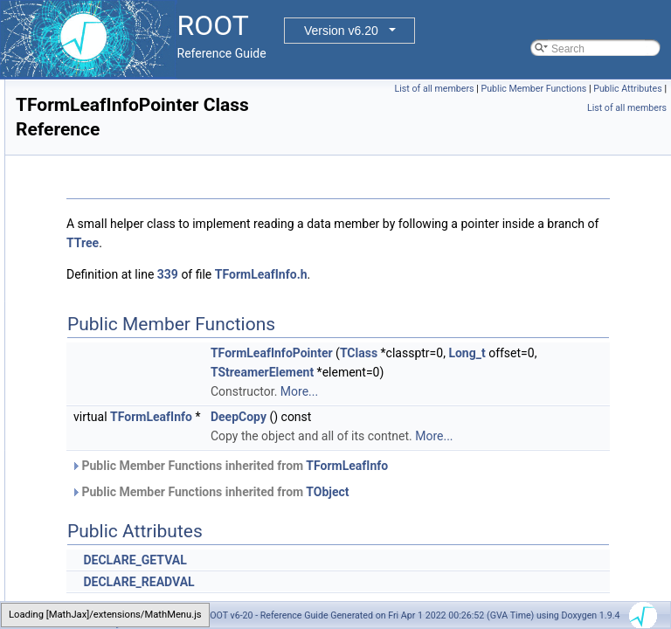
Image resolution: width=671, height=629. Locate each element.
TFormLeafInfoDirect (106, 214)
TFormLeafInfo (92, 99)
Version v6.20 (341, 31)
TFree (72, 560)
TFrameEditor (89, 541)
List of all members (510, 88)
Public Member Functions (609, 88)
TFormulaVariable (99, 464)
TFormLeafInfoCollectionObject (130, 175)
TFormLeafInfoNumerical (116, 329)
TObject (545, 530)
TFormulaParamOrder (109, 445)
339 (386, 274)
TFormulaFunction (100, 425)
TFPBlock (80, 483)
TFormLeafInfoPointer (109, 348)
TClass (577, 353)
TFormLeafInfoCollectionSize (125, 195)
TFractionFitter (92, 502)
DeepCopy (457, 436)
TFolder (75, 79)
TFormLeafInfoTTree (106, 387)
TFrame (76, 521)
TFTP (71, 598)
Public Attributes (545, 108)
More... (517, 411)
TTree (520, 243)
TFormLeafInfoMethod (110, 233)
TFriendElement (95, 579)
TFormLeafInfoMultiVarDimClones (137, 272)
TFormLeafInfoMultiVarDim (120, 252)
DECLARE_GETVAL (353, 598)
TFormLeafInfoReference (116, 368)
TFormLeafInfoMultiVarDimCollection (143, 291)
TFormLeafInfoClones (108, 137)
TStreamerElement (480, 391)
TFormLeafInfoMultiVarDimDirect (134, 310)
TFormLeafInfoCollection (115, 156)
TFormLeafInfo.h (479, 274)
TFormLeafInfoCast (103, 118)
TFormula (80, 406)
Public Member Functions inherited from (447, 504)
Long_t (515, 372)
